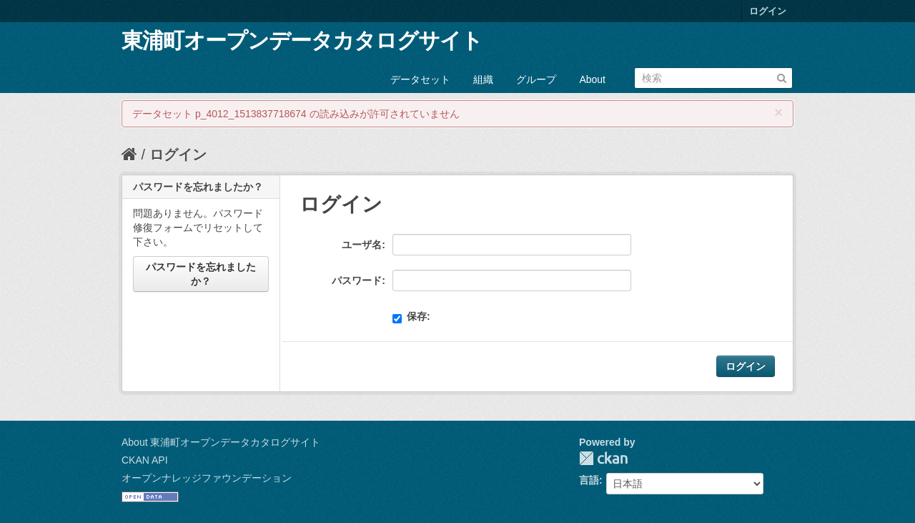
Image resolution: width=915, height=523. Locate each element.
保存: (411, 317)
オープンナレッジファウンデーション (207, 478)
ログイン (767, 11)
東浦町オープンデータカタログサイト (302, 40)
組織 (483, 79)
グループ (536, 79)
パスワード (357, 280)
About (592, 79)
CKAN (603, 458)
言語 (589, 480)
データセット (420, 79)
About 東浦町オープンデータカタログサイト (221, 442)
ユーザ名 (362, 244)
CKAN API (145, 460)
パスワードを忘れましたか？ (201, 274)
